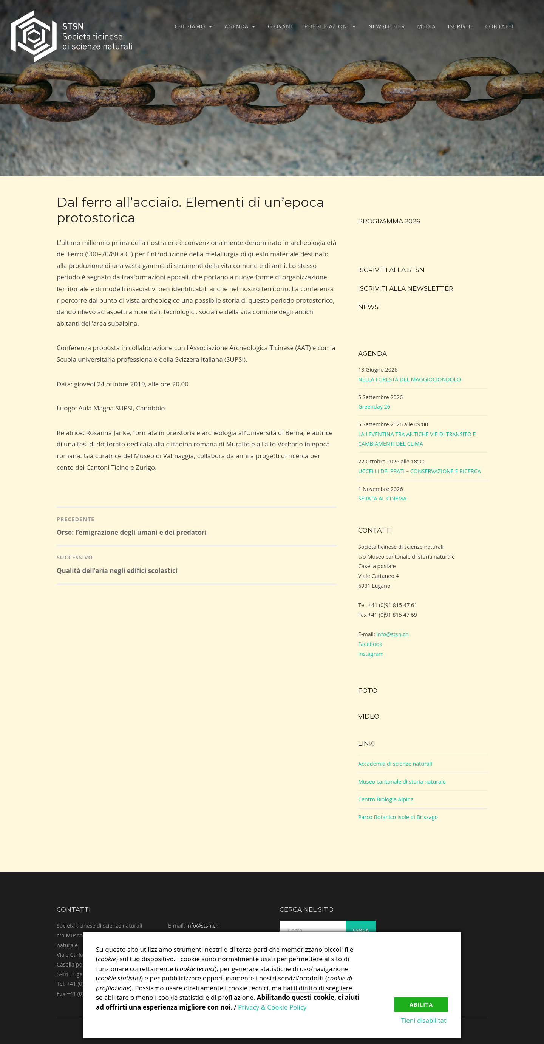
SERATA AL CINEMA (382, 498)
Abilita (421, 1004)
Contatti (499, 26)
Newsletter (386, 26)
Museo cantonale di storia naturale (402, 781)
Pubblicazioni (326, 26)
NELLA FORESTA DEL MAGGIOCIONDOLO (409, 379)
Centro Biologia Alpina (386, 799)
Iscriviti (460, 26)
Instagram (370, 653)
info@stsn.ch (392, 634)
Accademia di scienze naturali (395, 763)
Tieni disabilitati (424, 1020)
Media (426, 26)
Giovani (280, 26)
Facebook (370, 643)
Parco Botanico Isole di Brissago (398, 817)
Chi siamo (190, 26)
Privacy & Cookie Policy (272, 1007)
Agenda (237, 26)
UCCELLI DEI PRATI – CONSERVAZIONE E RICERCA (419, 471)
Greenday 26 (374, 406)
